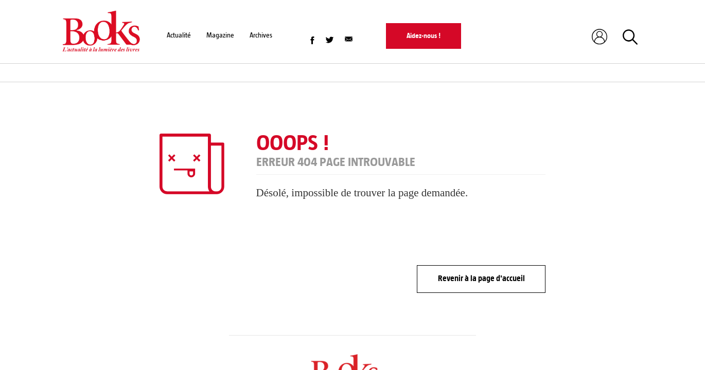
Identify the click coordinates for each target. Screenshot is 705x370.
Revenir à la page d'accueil (481, 278)
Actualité (179, 35)
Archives (261, 35)
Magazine (220, 35)
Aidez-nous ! (423, 36)
